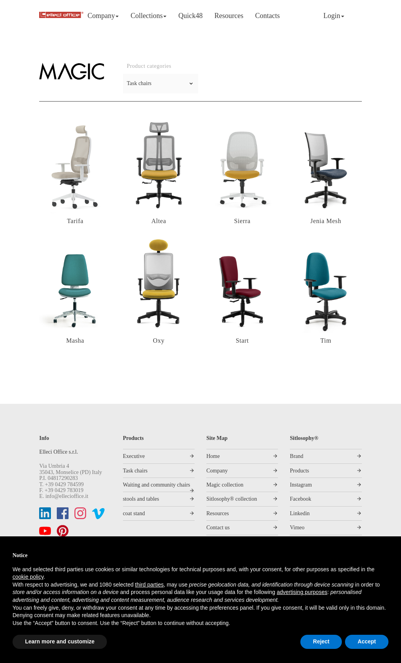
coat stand (134, 513)
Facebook (300, 499)
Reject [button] (321, 641)
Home (213, 456)
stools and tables (141, 499)
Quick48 (190, 16)
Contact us (218, 527)
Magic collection (224, 485)
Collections (148, 16)
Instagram (301, 485)
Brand (296, 456)
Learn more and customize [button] (59, 641)
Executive (134, 456)
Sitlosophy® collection (231, 499)
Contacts (267, 16)
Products (299, 471)
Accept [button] (367, 641)
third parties (149, 584)
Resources (228, 16)
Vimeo (297, 527)
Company (103, 16)
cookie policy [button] (28, 577)
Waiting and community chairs (156, 485)
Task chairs (135, 471)
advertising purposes (302, 592)
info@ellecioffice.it (66, 496)
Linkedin (300, 513)
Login (333, 16)
